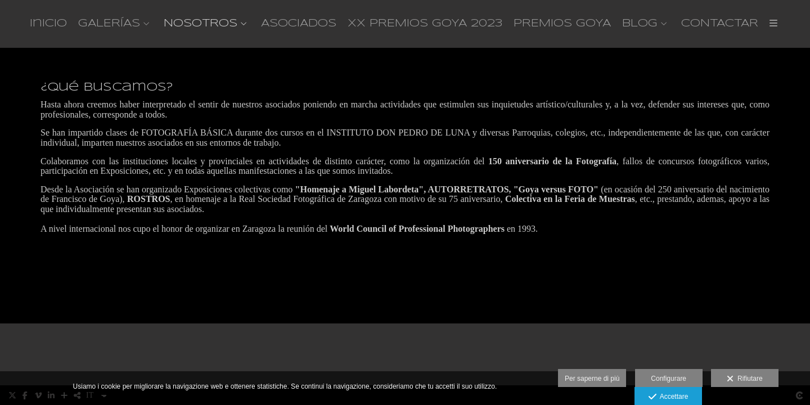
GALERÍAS (109, 24)
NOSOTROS (200, 24)
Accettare (668, 397)
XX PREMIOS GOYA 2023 (425, 24)
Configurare (668, 378)
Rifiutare (744, 379)
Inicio (48, 24)
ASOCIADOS (298, 24)
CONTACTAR (719, 24)
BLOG (640, 24)
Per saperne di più (592, 378)
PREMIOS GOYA (562, 24)
